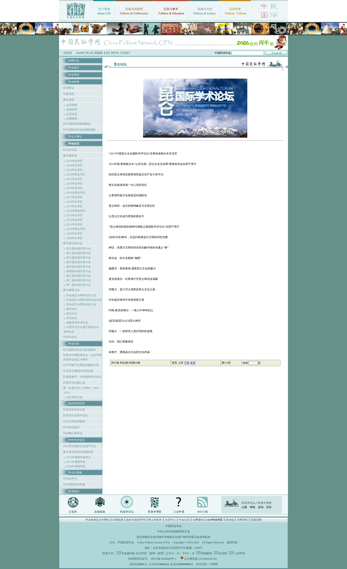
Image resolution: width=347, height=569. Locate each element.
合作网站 (104, 519)
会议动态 (71, 149)
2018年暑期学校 (75, 466)
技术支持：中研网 (207, 564)
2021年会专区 (74, 179)
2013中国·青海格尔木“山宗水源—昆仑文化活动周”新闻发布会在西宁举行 (152, 164)
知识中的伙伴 (76, 403)
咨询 (260, 507)
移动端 (230, 519)
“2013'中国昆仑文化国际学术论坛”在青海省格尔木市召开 (143, 153)
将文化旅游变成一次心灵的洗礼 (128, 184)
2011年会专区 (74, 224)
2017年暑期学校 (75, 461)
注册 (244, 507)
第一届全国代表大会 (78, 284)
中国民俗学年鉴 (75, 484)
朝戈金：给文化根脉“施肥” (125, 258)
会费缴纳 (71, 118)
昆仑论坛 (71, 313)
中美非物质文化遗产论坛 (80, 446)
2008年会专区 (74, 238)
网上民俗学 (155, 519)
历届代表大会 (74, 243)
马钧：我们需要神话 (121, 341)
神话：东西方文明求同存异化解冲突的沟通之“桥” (139, 247)
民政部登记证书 (137, 558)
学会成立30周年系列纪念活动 (84, 299)
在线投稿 (99, 511)
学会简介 (73, 67)
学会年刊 (71, 478)
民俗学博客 (154, 511)
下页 (186, 362)
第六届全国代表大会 (78, 262)
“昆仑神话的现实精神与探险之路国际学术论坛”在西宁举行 (144, 226)
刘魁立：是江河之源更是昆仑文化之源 (132, 289)
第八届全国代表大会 (78, 253)
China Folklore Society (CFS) (153, 542)
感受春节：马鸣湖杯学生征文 (83, 376)
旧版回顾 (256, 519)
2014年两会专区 (75, 210)
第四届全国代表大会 (78, 271)
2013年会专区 (74, 215)
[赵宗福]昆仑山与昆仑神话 (125, 320)
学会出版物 (75, 472)
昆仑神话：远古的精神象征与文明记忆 (132, 205)
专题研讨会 (73, 290)
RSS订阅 (202, 511)
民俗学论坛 (127, 511)
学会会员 (184, 519)
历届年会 (71, 155)
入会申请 (179, 511)
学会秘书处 (128, 553)
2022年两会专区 (75, 174)
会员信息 (71, 114)
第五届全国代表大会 (78, 266)
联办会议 (71, 336)
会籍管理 (71, 109)
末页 (193, 362)
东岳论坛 (71, 318)
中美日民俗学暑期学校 (79, 452)
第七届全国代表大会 (78, 257)
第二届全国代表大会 (78, 280)
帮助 (252, 507)
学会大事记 (75, 136)
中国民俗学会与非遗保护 (80, 349)
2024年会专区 (74, 165)
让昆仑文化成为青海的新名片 (126, 216)
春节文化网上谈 (75, 382)
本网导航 (242, 519)
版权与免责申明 (135, 519)
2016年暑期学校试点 (78, 457)
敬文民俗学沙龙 (75, 409)
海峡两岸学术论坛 (77, 322)
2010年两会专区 (75, 229)
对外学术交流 (76, 440)
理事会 (69, 87)
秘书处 (69, 93)
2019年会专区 (74, 188)
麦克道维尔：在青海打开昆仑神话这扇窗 (133, 279)
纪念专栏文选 (74, 397)
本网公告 (73, 60)
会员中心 (170, 519)
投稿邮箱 (206, 553)
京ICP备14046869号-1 (163, 558)
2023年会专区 (74, 169)
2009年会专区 (74, 233)
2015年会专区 (74, 206)
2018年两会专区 (75, 192)
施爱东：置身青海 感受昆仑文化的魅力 (132, 268)
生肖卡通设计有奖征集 (79, 371)
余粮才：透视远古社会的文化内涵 (129, 352)
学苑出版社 (72, 427)
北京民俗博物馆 (75, 421)
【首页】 (67, 53)
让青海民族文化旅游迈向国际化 (128, 195)
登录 (269, 507)
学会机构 (73, 81)
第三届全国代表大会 (78, 275)
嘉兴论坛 (71, 309)
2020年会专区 (74, 183)
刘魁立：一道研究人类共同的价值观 (130, 331)
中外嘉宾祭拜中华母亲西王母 (126, 299)
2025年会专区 (74, 160)
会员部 (70, 99)
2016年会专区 (74, 201)
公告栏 (73, 511)
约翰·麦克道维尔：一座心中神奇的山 (131, 310)
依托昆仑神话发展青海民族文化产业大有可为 (136, 174)
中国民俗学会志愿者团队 (80, 129)
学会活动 (73, 343)
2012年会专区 (74, 219)
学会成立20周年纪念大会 (81, 295)
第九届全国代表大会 (78, 248)
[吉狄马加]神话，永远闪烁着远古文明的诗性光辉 (138, 237)
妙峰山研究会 (73, 433)
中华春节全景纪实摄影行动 (82, 365)
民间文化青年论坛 (76, 415)
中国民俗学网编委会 (78, 123)
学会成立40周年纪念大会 (81, 304)
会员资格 (71, 105)
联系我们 (73, 491)
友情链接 (117, 519)
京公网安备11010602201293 (200, 558)
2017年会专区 (74, 197)
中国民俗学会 (126, 542)
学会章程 (73, 74)
